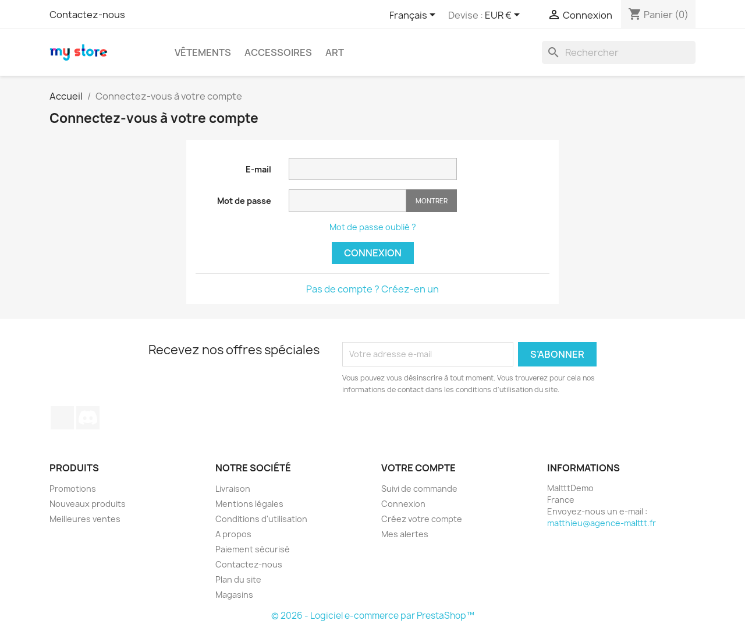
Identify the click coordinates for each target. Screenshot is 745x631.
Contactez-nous (87, 14)
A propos (233, 534)
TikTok (62, 417)
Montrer (432, 200)
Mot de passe (244, 200)
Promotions (72, 488)
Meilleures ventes (84, 518)
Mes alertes (404, 534)
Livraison (232, 488)
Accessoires (278, 52)
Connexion (373, 252)
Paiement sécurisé (252, 549)
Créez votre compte (421, 518)
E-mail (258, 169)
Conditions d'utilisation (261, 518)
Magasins (234, 594)
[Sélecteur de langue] (414, 16)
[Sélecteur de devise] (504, 16)
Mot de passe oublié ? (372, 226)
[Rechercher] (619, 52)
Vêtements (203, 52)
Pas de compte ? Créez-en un (372, 289)
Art (334, 52)
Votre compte (418, 467)
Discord (88, 417)
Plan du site (238, 579)
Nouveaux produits (87, 503)
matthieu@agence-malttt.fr (601, 522)
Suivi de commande (419, 488)
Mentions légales (249, 503)
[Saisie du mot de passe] (347, 200)
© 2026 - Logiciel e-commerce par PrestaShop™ (372, 615)
